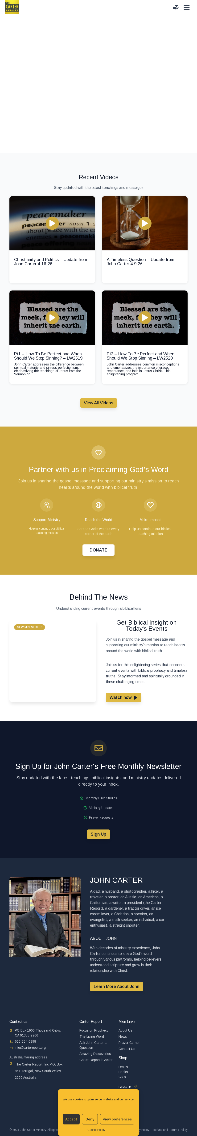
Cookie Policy (96, 1130)
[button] (29, 627)
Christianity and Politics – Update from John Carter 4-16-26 (50, 261)
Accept (71, 1119)
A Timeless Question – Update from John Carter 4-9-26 (140, 261)
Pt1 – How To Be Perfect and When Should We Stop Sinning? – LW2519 (48, 356)
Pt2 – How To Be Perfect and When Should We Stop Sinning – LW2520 (140, 356)
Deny (90, 1119)
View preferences (117, 1119)
